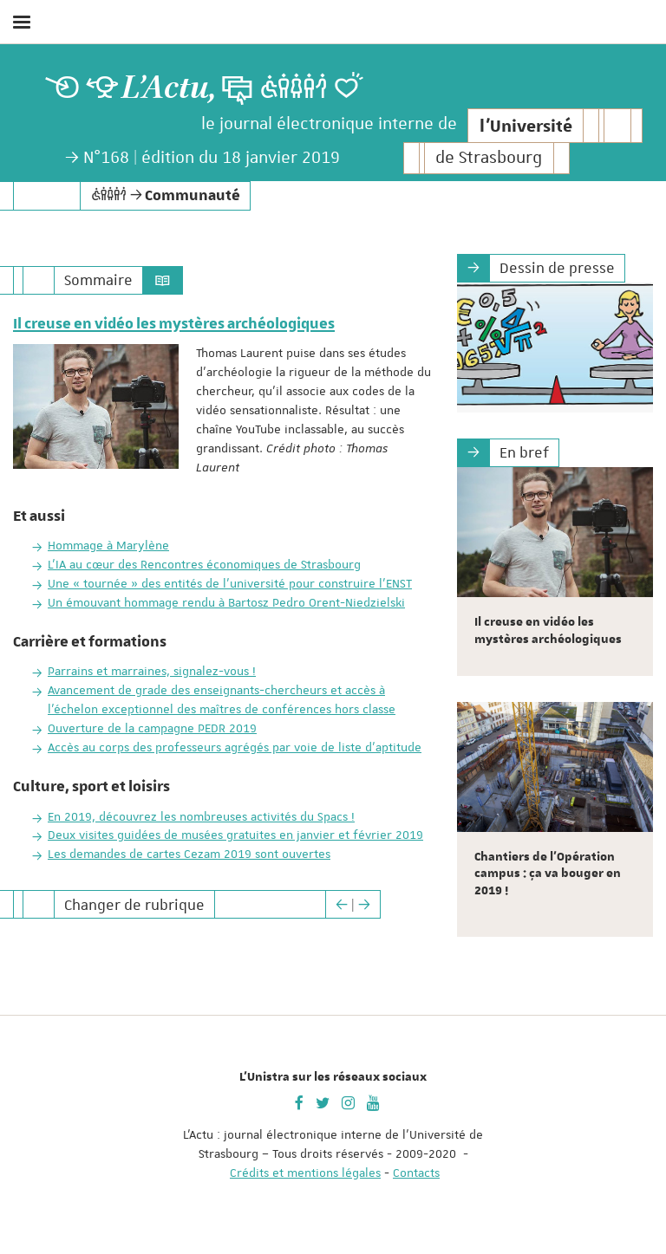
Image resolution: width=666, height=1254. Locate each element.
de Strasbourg (488, 158)
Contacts (416, 1172)
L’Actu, (169, 88)
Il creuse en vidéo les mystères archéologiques (174, 324)
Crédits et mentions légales (305, 1172)
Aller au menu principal (634, 67)
